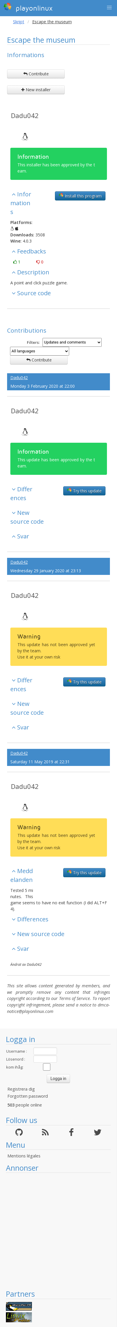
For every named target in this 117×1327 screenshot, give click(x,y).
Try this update (84, 491)
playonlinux (28, 7)
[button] (109, 7)
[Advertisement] (55, 1231)
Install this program (80, 196)
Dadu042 (25, 115)
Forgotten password (27, 1096)
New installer (36, 89)
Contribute (36, 74)
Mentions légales (23, 1156)
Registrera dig (21, 1089)
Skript (18, 21)
